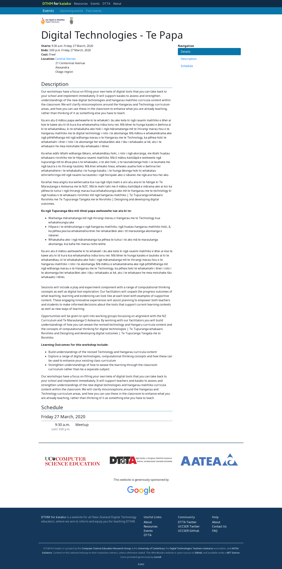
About (117, 4)
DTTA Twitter (187, 522)
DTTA (106, 4)
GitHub (198, 552)
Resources (81, 4)
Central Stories (65, 59)
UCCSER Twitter (189, 526)
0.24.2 (141, 564)
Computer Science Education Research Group (106, 548)
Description (189, 59)
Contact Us (219, 526)
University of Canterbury (151, 548)
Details (185, 52)
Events (95, 4)
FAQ (214, 531)
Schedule (187, 66)
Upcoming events (71, 11)
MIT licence (233, 552)
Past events (94, 11)
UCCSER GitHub (188, 531)
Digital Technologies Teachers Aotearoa (191, 548)
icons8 (157, 557)
